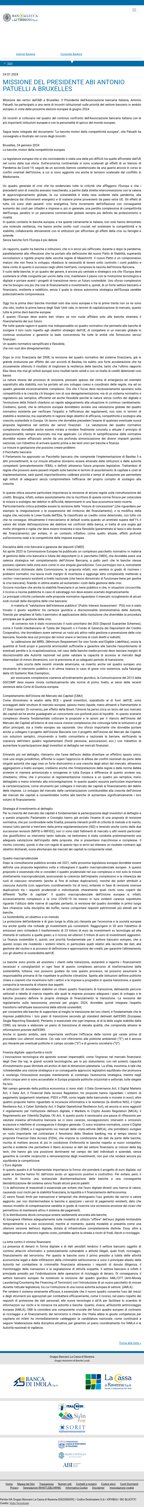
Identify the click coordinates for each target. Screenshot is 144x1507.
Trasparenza (46, 1484)
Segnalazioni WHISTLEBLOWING (42, 1487)
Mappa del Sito (26, 1484)
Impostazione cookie (122, 1487)
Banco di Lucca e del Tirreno (20, 17)
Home (9, 1484)
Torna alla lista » (130, 1343)
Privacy (14, 1487)
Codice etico (108, 1484)
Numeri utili (65, 1484)
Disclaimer (98, 1487)
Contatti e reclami (86, 1484)
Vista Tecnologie (19, 1503)
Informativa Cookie (76, 1487)
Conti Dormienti (129, 1484)
